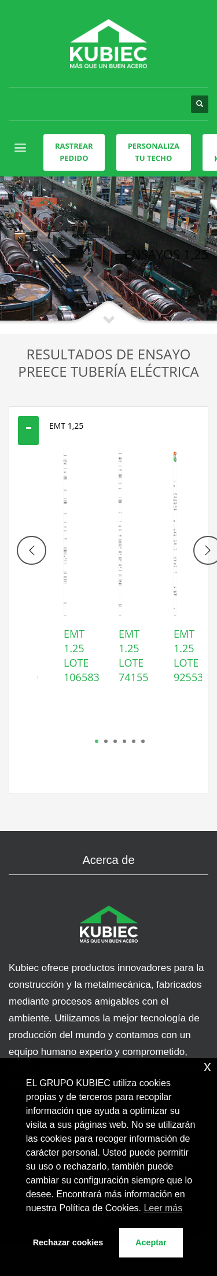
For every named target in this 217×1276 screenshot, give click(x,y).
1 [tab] (96, 741)
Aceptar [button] (151, 1242)
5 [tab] (133, 741)
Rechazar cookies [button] (68, 1242)
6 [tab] (143, 741)
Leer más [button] (163, 1208)
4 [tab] (124, 741)
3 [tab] (115, 741)
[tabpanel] (65, 584)
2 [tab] (106, 741)
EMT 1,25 (66, 425)
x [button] (207, 1066)
